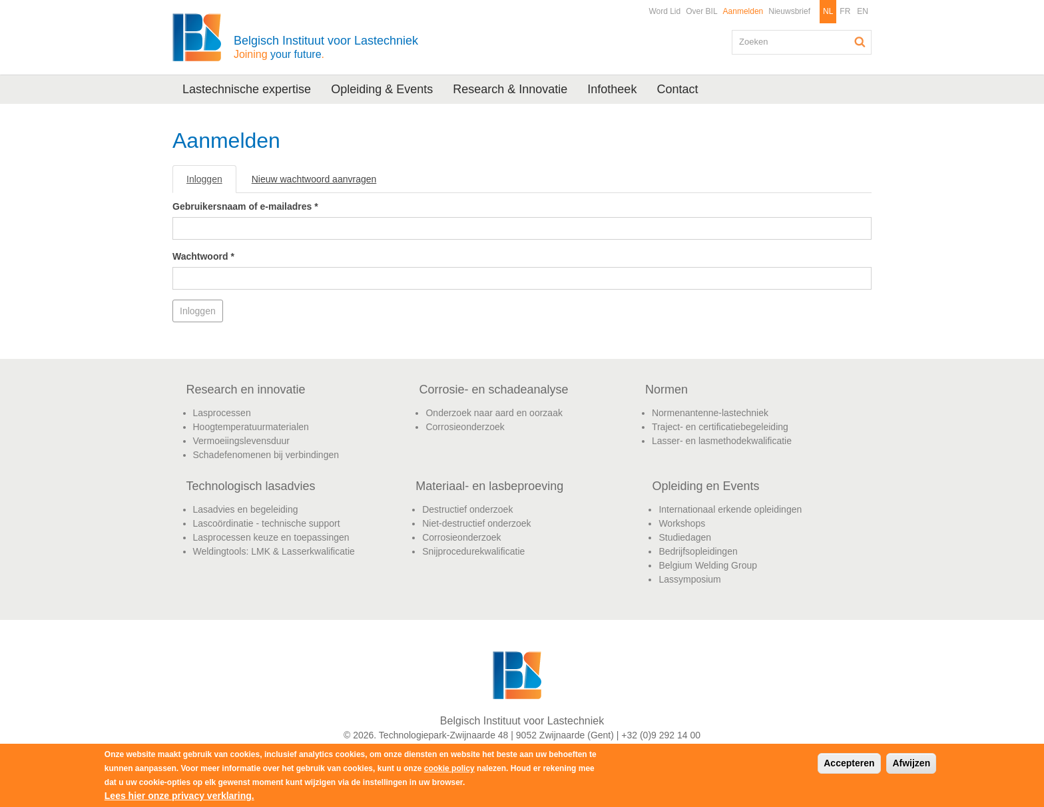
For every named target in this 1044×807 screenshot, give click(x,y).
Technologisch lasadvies (251, 486)
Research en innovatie (246, 389)
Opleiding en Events (705, 486)
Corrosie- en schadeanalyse (493, 389)
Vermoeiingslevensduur (241, 440)
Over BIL (701, 11)
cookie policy (449, 768)
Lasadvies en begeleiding (245, 509)
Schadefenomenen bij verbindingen (266, 454)
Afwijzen (911, 763)
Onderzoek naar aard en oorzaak (493, 412)
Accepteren (849, 763)
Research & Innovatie (510, 89)
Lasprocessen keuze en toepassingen (271, 537)
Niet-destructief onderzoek (476, 523)
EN (862, 11)
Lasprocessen (222, 412)
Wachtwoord (203, 256)
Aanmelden (743, 11)
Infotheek (612, 89)
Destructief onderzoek (467, 509)
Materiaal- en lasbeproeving (489, 486)
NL (828, 11)
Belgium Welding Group (707, 565)
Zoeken (860, 42)
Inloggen (211, 182)
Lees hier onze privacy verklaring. (179, 795)
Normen (666, 389)
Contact (677, 89)
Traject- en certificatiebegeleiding (720, 426)
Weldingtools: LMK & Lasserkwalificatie (274, 551)
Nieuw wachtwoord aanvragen (314, 179)
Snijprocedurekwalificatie (473, 551)
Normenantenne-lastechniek (710, 412)
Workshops (681, 523)
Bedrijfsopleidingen (697, 551)
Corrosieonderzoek (464, 426)
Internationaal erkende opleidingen (730, 509)
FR (845, 11)
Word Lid (664, 11)
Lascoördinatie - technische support (266, 523)
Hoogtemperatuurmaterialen (251, 426)
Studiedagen (684, 537)
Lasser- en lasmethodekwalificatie (722, 440)
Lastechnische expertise (246, 89)
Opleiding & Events (382, 89)
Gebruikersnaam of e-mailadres (245, 206)
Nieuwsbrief (789, 11)
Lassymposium (689, 579)
